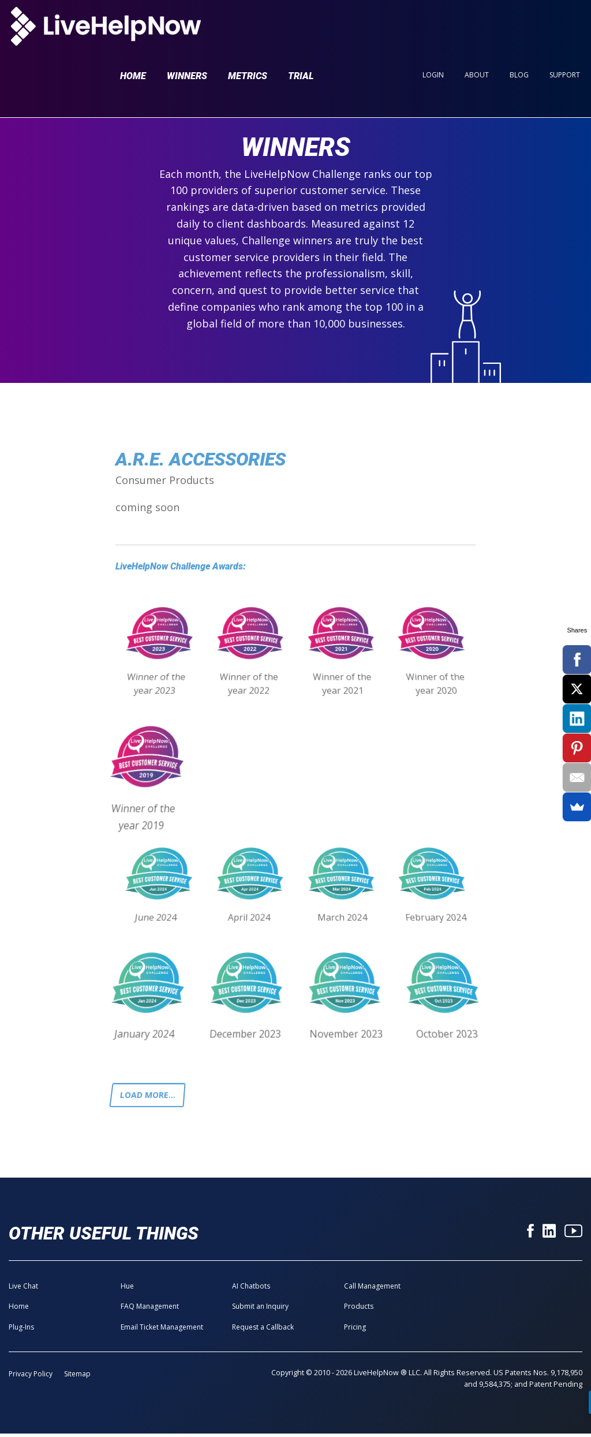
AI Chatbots (251, 1289)
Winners (187, 30)
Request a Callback (263, 1330)
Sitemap (77, 1377)
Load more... (151, 1096)
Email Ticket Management (162, 1330)
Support (564, 30)
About (477, 30)
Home (133, 30)
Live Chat (23, 1289)
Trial (301, 30)
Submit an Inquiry (260, 1310)
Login (433, 30)
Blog (519, 30)
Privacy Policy (31, 1377)
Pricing (355, 1330)
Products (358, 1310)
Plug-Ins (21, 1330)
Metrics (247, 30)
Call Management (372, 1289)
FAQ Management (150, 1310)
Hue (127, 1289)
